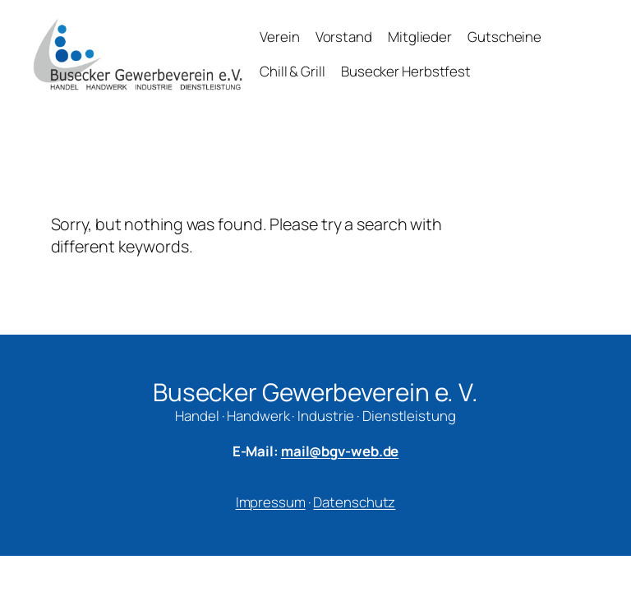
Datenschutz (354, 502)
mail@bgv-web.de (340, 451)
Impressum (271, 502)
